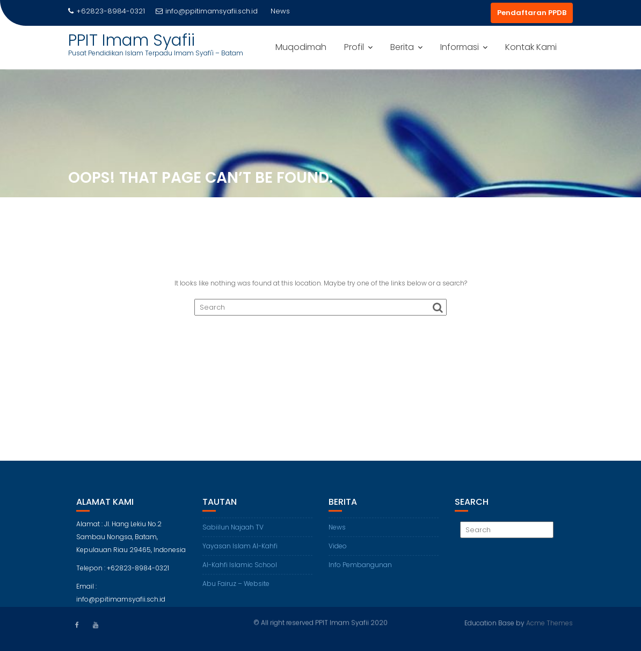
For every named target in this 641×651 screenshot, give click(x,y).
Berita (402, 47)
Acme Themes (549, 622)
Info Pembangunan (360, 569)
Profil (354, 47)
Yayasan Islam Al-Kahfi (240, 550)
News (337, 531)
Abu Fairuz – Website (235, 587)
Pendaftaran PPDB (531, 13)
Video (338, 550)
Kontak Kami (531, 47)
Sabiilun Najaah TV (233, 531)
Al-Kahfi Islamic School (239, 569)
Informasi (459, 47)
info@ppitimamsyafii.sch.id (207, 11)
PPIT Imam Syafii (131, 40)
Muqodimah (300, 47)
